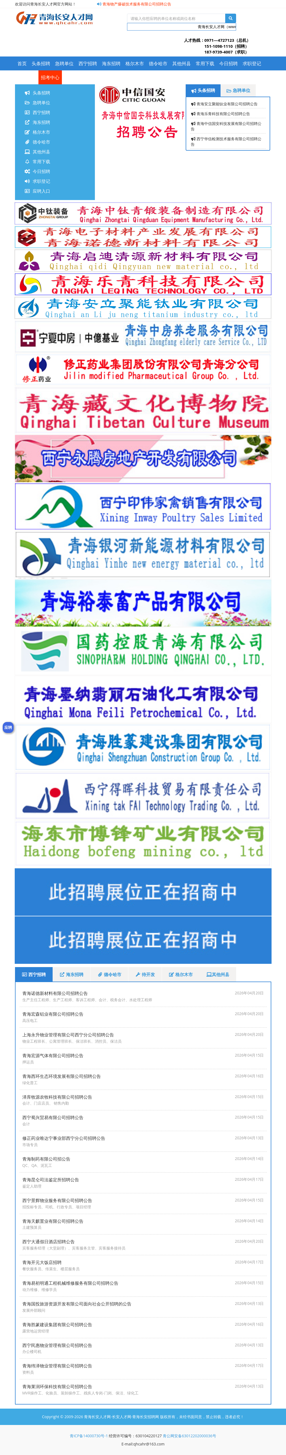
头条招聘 (41, 63)
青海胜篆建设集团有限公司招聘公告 (57, 1325)
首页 (22, 63)
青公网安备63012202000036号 (189, 1435)
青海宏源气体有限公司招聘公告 (52, 1056)
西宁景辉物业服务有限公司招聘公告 (57, 1200)
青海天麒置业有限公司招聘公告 (52, 1221)
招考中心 (50, 77)
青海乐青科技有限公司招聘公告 (220, 113)
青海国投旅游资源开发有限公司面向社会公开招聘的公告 (76, 1304)
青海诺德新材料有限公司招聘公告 (55, 993)
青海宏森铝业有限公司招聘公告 (52, 1014)
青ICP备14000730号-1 (89, 1435)
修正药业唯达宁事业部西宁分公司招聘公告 (63, 1138)
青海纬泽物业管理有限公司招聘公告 (57, 1366)
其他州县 (181, 63)
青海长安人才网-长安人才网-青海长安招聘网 (121, 1416)
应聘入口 (26, 77)
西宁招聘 (88, 63)
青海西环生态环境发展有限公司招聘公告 (61, 1076)
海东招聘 (111, 63)
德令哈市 (158, 63)
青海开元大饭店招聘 (42, 1262)
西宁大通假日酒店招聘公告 (48, 1242)
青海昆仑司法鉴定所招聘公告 (50, 1180)
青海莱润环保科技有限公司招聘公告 (57, 1387)
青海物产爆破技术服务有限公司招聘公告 (134, 4)
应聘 (8, 727)
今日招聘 (228, 63)
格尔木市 (134, 63)
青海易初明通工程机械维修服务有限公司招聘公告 (70, 1283)
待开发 (145, 974)
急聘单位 (64, 63)
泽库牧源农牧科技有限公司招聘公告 (57, 1097)
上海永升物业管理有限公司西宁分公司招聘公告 (68, 1035)
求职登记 (252, 63)
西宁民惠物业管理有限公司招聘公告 (57, 1345)
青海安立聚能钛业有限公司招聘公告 (224, 103)
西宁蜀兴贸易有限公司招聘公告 (52, 1117)
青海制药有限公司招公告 (46, 1159)
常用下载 (205, 63)
